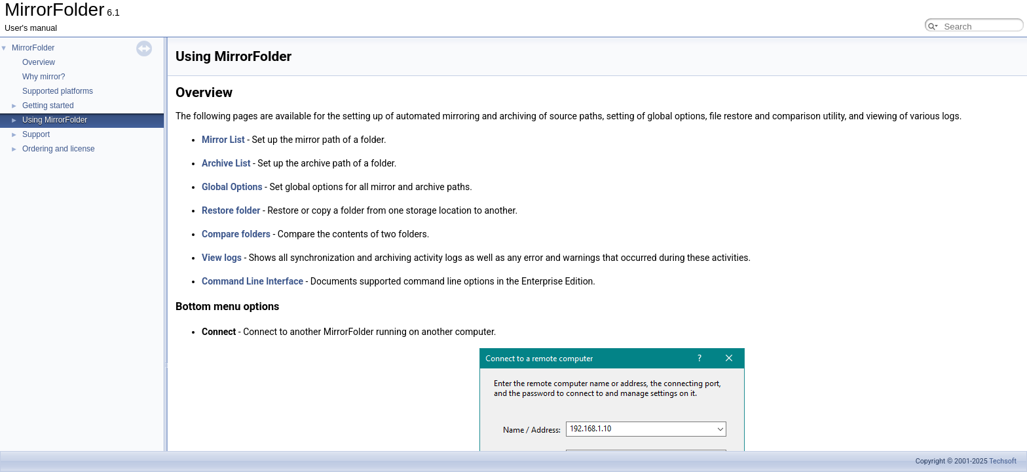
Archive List (226, 163)
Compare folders (236, 234)
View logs (222, 257)
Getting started (48, 105)
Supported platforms (57, 91)
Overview (38, 62)
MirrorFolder (33, 47)
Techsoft (1003, 461)
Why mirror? (43, 76)
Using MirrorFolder (54, 120)
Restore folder (231, 210)
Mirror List (223, 139)
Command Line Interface (252, 281)
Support (36, 134)
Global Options (232, 187)
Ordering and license (58, 148)
